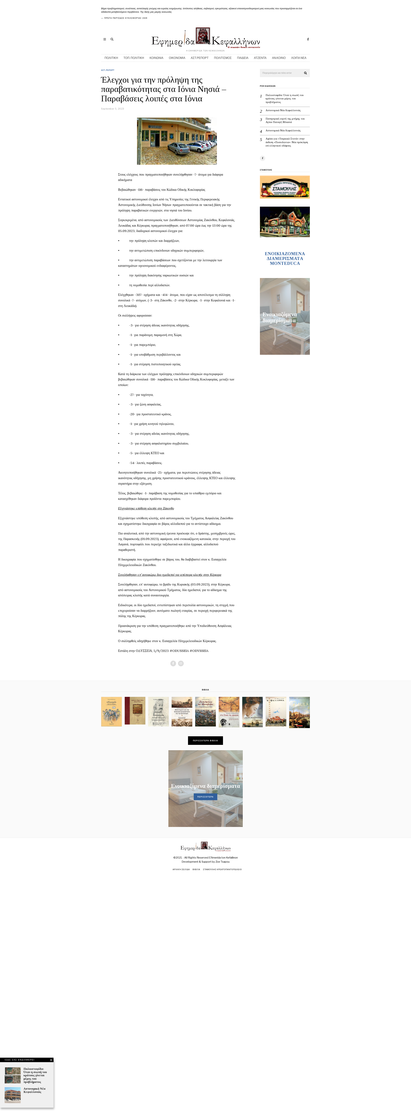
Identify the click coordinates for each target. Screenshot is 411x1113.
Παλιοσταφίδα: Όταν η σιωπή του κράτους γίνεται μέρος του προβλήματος (304, 96)
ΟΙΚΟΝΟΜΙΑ (177, 58)
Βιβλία (196, 869)
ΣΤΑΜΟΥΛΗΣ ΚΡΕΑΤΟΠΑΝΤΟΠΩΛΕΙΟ (222, 869)
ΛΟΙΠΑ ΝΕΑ (298, 58)
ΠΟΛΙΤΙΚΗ (111, 58)
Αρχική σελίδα (181, 869)
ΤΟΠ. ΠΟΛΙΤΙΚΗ (134, 58)
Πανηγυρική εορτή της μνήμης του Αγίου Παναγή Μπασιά (304, 118)
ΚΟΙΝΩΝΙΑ (156, 58)
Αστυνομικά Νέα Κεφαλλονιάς (302, 107)
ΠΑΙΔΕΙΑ (242, 58)
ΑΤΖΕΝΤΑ (260, 58)
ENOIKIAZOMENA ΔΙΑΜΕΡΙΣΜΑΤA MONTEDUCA (285, 240)
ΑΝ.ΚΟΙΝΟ (279, 58)
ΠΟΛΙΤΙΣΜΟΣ (223, 58)
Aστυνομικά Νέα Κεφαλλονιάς (302, 128)
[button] (305, 73)
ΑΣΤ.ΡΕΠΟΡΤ (200, 58)
